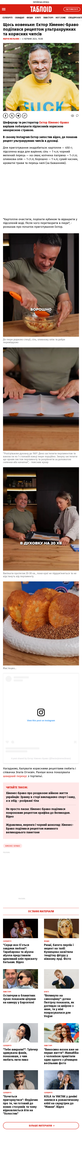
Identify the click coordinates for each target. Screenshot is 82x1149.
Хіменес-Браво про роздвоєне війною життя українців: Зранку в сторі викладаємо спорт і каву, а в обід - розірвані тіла (41, 796)
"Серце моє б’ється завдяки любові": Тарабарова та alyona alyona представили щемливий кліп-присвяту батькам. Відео (20, 953)
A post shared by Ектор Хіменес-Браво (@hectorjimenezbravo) (41, 758)
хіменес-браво (12, 846)
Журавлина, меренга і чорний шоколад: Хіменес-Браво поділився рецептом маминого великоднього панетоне (39, 828)
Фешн (30, 17)
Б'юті (38, 17)
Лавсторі (48, 17)
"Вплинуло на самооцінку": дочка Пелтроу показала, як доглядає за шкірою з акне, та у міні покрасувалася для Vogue (59, 1006)
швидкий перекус (15, 776)
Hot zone (61, 17)
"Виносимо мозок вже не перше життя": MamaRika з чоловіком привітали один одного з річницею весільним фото (61, 1056)
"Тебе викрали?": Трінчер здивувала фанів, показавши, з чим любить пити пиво (20, 1054)
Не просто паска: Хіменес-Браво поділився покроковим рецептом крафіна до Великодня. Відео (38, 812)
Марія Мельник (11, 39)
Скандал (19, 17)
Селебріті (7, 17)
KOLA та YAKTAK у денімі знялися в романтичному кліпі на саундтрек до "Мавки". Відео (61, 1101)
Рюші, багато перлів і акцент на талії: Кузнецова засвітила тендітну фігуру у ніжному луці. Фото (59, 951)
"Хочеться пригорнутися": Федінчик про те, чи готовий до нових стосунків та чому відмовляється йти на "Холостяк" (20, 1105)
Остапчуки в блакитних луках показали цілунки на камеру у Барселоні (19, 999)
